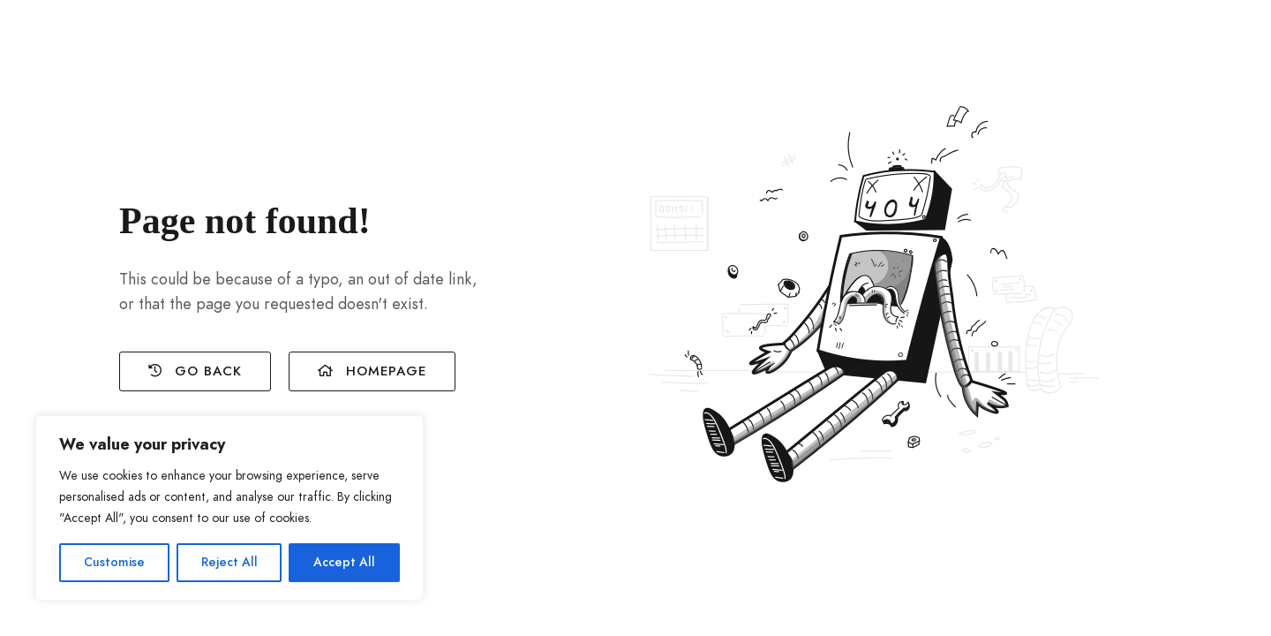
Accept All (344, 562)
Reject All (229, 562)
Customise (114, 562)
